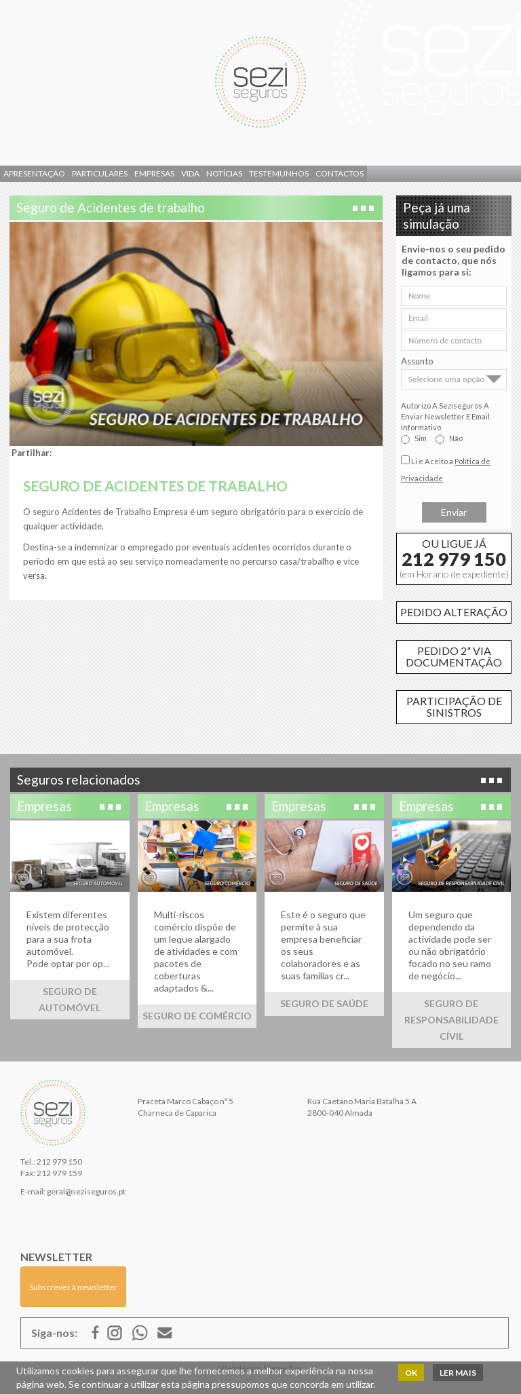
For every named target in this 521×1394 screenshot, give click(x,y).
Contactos (339, 173)
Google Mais (114, 1333)
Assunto (417, 361)
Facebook (95, 1333)
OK (411, 1373)
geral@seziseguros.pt (86, 1191)
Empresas (154, 173)
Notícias (224, 173)
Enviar (454, 512)
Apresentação (34, 173)
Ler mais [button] (458, 1373)
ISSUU (140, 1333)
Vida (190, 173)
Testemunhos (279, 173)
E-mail (165, 1333)
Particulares (100, 173)
